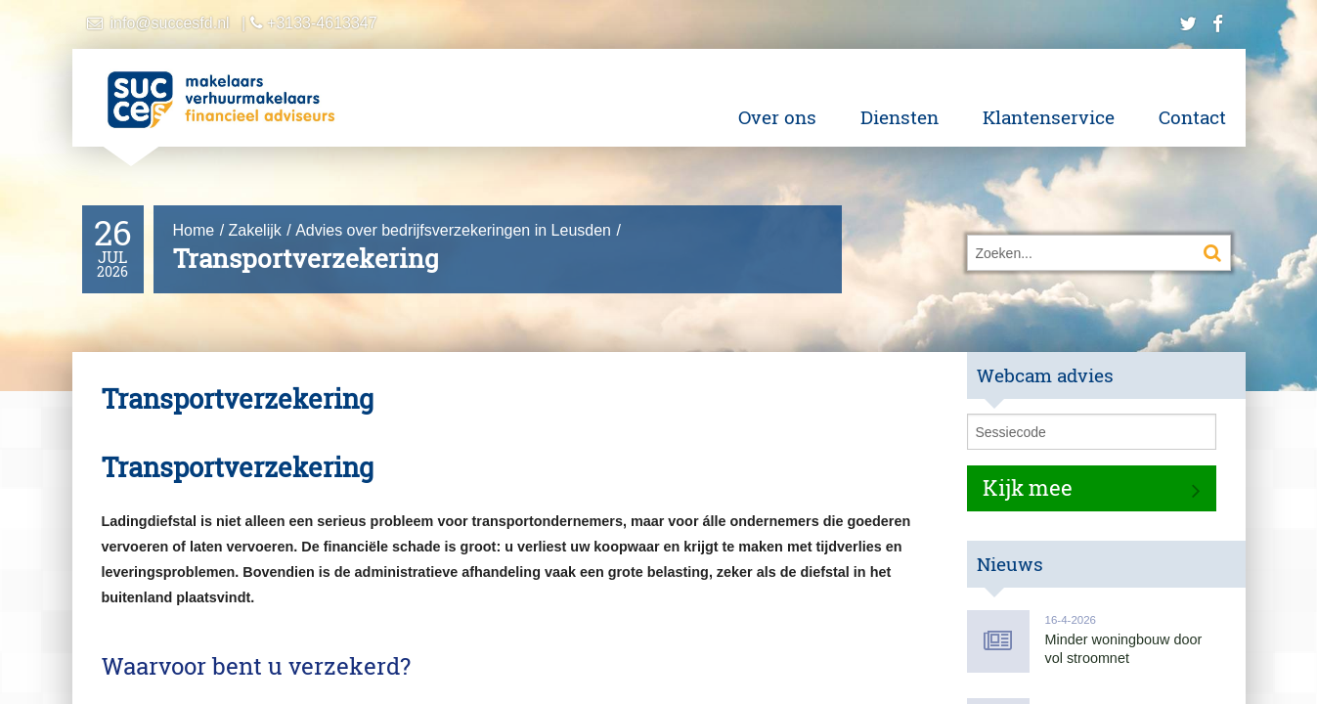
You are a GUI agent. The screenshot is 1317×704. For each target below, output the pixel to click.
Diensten (899, 117)
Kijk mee (1028, 487)
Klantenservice (1049, 117)
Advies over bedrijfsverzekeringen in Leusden (453, 230)
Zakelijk (255, 230)
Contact (1192, 117)
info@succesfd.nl (170, 23)
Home (194, 230)
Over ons (777, 117)
